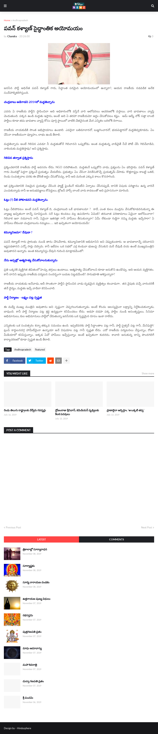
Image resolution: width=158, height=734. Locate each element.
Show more (148, 373)
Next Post (146, 527)
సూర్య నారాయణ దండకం (36, 582)
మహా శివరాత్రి (30, 664)
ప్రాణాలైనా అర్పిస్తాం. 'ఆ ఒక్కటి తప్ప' (125, 410)
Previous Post (13, 527)
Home (7, 20)
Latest (41, 539)
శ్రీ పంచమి (28, 697)
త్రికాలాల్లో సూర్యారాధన (35, 549)
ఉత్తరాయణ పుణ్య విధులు (36, 598)
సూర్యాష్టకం (29, 565)
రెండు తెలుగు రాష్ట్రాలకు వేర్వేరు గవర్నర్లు (25, 410)
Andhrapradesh (20, 20)
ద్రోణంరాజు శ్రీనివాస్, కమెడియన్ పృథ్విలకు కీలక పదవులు (77, 412)
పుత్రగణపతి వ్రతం (32, 631)
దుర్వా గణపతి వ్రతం (33, 681)
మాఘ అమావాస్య (32, 648)
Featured (40, 349)
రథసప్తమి (28, 615)
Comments (116, 539)
